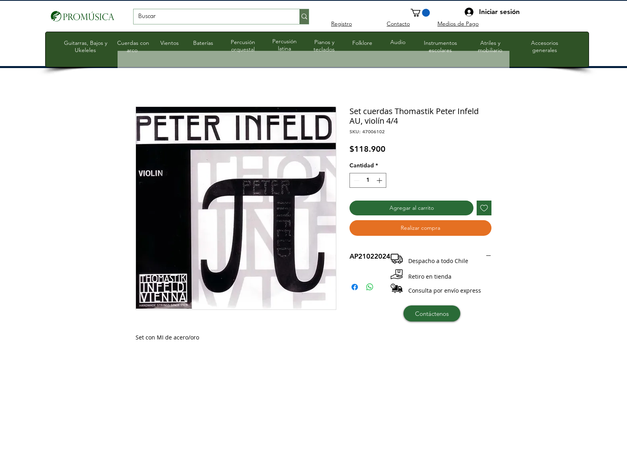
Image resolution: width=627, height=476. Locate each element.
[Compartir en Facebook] (354, 287)
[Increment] (380, 180)
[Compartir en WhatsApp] (370, 287)
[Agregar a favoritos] (484, 208)
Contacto (398, 23)
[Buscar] (210, 16)
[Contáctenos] (431, 313)
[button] (420, 13)
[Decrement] (356, 180)
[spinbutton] (368, 180)
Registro (341, 23)
